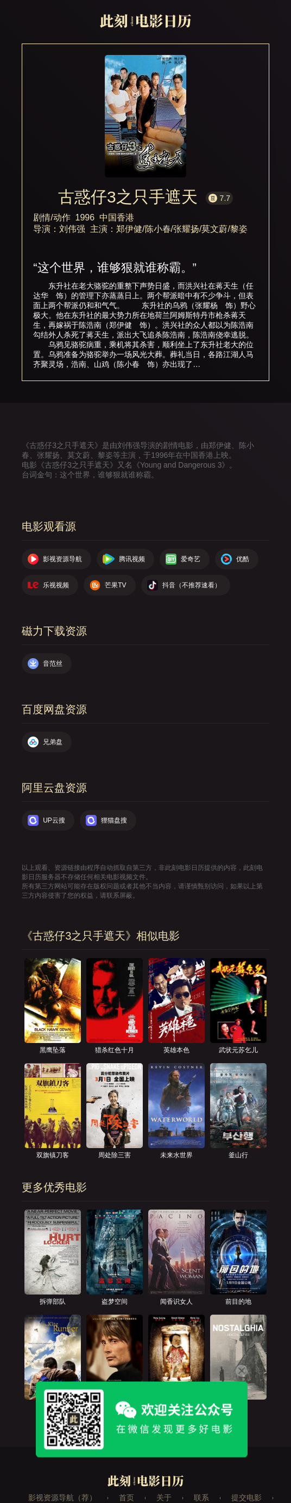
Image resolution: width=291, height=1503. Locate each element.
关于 (164, 1497)
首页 (126, 1497)
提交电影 (246, 1497)
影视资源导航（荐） (62, 1497)
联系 (201, 1497)
